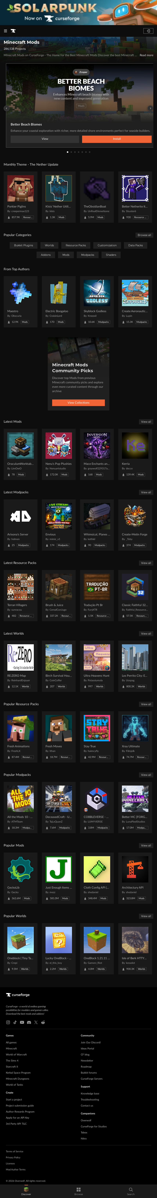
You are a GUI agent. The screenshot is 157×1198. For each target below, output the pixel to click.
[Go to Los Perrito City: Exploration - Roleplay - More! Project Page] (135, 666)
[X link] (36, 1022)
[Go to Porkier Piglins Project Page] (20, 197)
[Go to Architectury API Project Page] (135, 878)
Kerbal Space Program (18, 1073)
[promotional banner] (78, 12)
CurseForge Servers (91, 1079)
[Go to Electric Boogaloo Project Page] (59, 301)
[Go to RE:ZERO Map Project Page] (20, 666)
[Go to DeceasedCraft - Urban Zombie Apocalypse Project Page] (59, 807)
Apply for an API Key (17, 1118)
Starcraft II (12, 1067)
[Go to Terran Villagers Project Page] (20, 595)
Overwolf (86, 1120)
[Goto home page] (13, 31)
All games (11, 1042)
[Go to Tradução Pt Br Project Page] (97, 595)
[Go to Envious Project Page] (59, 525)
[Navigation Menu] (5, 31)
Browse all (144, 235)
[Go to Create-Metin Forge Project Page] (135, 525)
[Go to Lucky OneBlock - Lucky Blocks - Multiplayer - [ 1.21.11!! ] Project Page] (59, 948)
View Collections (78, 402)
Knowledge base (90, 1093)
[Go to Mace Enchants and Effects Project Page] (97, 454)
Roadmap (86, 1067)
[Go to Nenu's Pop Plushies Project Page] (59, 454)
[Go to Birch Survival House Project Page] (59, 666)
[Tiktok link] (15, 1022)
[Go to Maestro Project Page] (20, 301)
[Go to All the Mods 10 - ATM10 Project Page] (20, 807)
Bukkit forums (89, 1073)
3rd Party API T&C (16, 1124)
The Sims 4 (12, 1060)
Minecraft (11, 1048)
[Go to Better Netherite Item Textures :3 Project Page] (135, 197)
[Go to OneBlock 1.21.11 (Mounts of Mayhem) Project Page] (97, 948)
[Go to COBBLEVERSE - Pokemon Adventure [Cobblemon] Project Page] (97, 807)
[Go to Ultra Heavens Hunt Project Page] (97, 666)
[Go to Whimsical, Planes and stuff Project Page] (97, 525)
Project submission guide (20, 1105)
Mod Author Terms (16, 1170)
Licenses (10, 1164)
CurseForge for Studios (94, 1126)
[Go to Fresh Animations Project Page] (20, 736)
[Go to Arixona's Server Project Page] (20, 525)
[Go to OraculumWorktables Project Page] (20, 454)
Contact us (87, 1105)
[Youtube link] (22, 1022)
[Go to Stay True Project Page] (97, 736)
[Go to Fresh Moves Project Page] (59, 736)
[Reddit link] (43, 1022)
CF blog (85, 1054)
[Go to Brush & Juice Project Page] (59, 595)
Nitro (84, 1138)
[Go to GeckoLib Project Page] (20, 878)
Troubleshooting (90, 1099)
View (45, 138)
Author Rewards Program (20, 1112)
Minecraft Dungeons (17, 1079)
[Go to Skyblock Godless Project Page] (97, 301)
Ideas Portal (87, 1048)
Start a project (14, 1099)
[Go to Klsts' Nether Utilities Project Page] (59, 197)
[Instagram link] (8, 1022)
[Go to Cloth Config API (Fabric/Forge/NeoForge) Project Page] (97, 878)
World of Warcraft (16, 1054)
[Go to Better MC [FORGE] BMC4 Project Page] (135, 807)
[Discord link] (29, 1022)
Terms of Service (14, 1151)
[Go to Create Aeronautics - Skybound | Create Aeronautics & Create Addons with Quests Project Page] (135, 301)
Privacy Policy (13, 1157)
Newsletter (87, 1060)
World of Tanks (14, 1085)
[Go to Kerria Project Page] (135, 454)
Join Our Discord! (91, 1042)
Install (117, 138)
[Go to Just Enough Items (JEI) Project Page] (59, 878)
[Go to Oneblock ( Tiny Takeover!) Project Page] (20, 948)
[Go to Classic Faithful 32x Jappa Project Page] (135, 595)
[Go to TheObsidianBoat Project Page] (97, 197)
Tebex (84, 1132)
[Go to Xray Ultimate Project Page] (135, 736)
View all (146, 421)
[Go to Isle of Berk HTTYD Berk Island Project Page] (135, 948)
